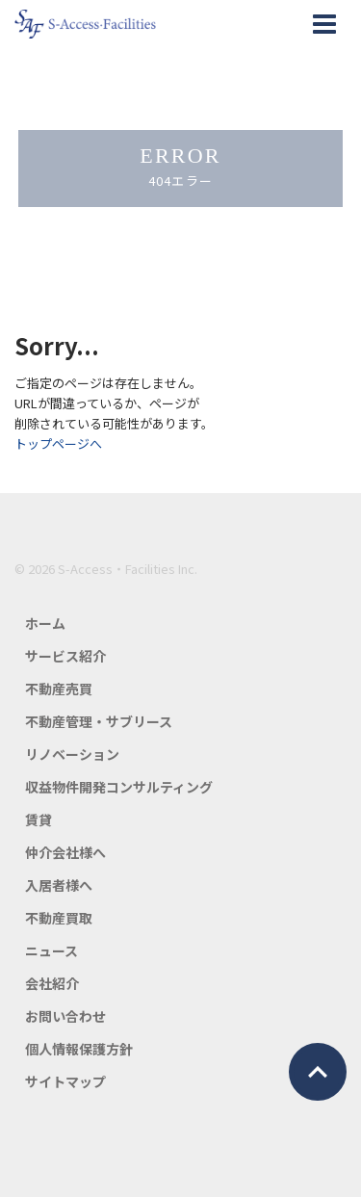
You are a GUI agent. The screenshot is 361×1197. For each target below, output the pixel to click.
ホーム (45, 623)
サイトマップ (65, 1081)
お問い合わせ (65, 1016)
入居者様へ (58, 885)
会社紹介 (52, 983)
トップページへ (58, 443)
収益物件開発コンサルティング (119, 786)
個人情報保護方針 (79, 1048)
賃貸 (38, 819)
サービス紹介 (65, 655)
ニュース (51, 950)
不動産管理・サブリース (98, 721)
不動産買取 (58, 917)
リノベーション (72, 754)
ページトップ (318, 1072)
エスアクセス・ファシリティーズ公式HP (85, 24)
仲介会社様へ (65, 852)
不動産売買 (58, 688)
